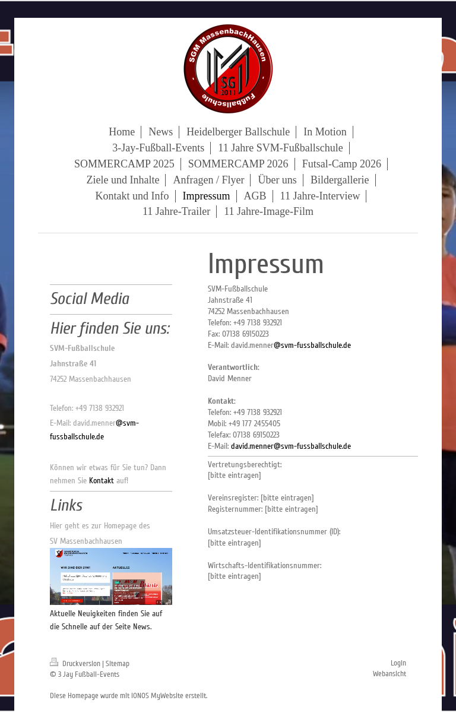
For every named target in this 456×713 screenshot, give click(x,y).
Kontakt (101, 481)
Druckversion (76, 663)
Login (398, 663)
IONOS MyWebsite (157, 696)
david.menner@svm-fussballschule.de (291, 446)
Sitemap (117, 663)
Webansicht (389, 674)
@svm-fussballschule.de (312, 345)
